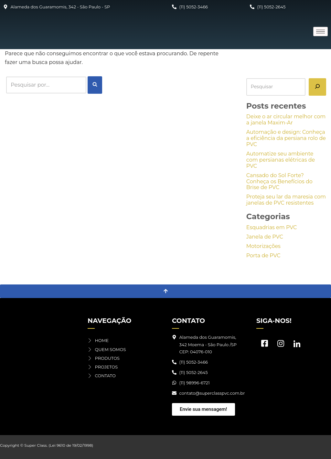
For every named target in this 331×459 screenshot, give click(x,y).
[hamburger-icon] (320, 31)
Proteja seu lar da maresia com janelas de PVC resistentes (286, 200)
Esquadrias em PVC (271, 227)
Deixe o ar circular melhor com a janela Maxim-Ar (286, 119)
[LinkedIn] (296, 344)
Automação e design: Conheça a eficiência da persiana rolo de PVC (286, 138)
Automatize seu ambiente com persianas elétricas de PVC (280, 160)
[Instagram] (280, 344)
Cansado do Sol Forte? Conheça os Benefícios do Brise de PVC (279, 181)
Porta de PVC (263, 255)
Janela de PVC (264, 237)
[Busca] (46, 85)
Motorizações (263, 246)
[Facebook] (264, 344)
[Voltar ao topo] (165, 291)
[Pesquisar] (317, 87)
